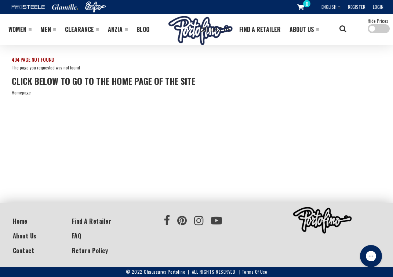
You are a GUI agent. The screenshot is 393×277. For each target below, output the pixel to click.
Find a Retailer (92, 221)
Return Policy (90, 250)
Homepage (21, 92)
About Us (25, 235)
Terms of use (255, 272)
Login (378, 7)
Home (20, 221)
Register (356, 7)
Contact (23, 250)
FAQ (76, 235)
